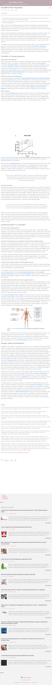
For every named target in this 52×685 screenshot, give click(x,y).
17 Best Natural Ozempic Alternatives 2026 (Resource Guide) (17, 655)
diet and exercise (22, 340)
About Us (5, 496)
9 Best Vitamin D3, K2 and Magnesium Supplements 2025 (16, 559)
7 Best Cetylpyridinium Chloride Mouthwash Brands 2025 (16, 527)
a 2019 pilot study (13, 93)
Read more (48, 523)
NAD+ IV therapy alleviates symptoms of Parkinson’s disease (33, 78)
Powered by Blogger (26, 677)
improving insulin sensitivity (26, 272)
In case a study (23, 356)
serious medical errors (41, 373)
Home (4, 495)
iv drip (11, 460)
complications (25, 376)
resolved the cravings (12, 65)
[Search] (50, 3)
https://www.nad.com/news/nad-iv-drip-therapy (18, 452)
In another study (11, 360)
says (38, 199)
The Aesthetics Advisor (16, 2)
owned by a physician (36, 384)
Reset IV (44, 248)
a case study (9, 80)
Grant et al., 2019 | (11, 157)
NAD (15, 460)
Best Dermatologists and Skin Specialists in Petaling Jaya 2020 (18, 574)
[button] (50, 8)
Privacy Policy (5, 498)
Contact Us (5, 497)
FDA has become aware (22, 391)
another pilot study (15, 163)
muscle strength (26, 273)
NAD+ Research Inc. (33, 167)
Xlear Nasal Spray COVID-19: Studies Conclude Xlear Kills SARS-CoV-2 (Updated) (23, 589)
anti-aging (6, 460)
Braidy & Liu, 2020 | (17, 328)
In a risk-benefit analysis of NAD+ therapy (12, 295)
